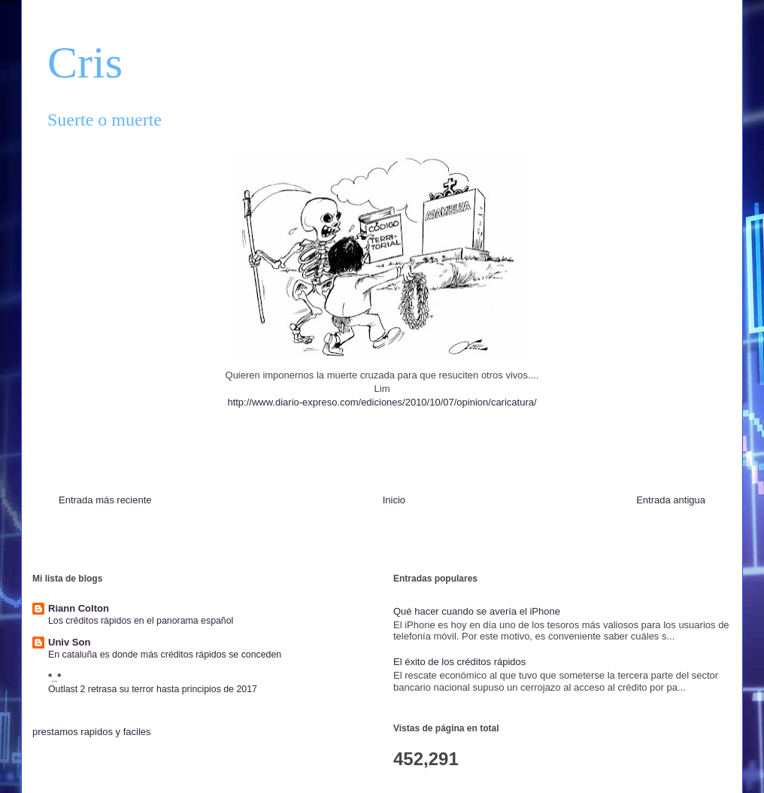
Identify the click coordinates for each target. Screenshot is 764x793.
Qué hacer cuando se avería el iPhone (476, 611)
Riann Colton (78, 608)
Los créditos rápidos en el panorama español (140, 620)
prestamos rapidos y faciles (91, 731)
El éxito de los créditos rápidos (459, 661)
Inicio (394, 500)
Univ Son (69, 642)
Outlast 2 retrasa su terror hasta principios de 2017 (152, 689)
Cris (85, 62)
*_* (54, 676)
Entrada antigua (670, 500)
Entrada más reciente (105, 500)
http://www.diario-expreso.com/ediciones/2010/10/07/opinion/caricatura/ (381, 402)
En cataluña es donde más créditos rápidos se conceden (164, 654)
